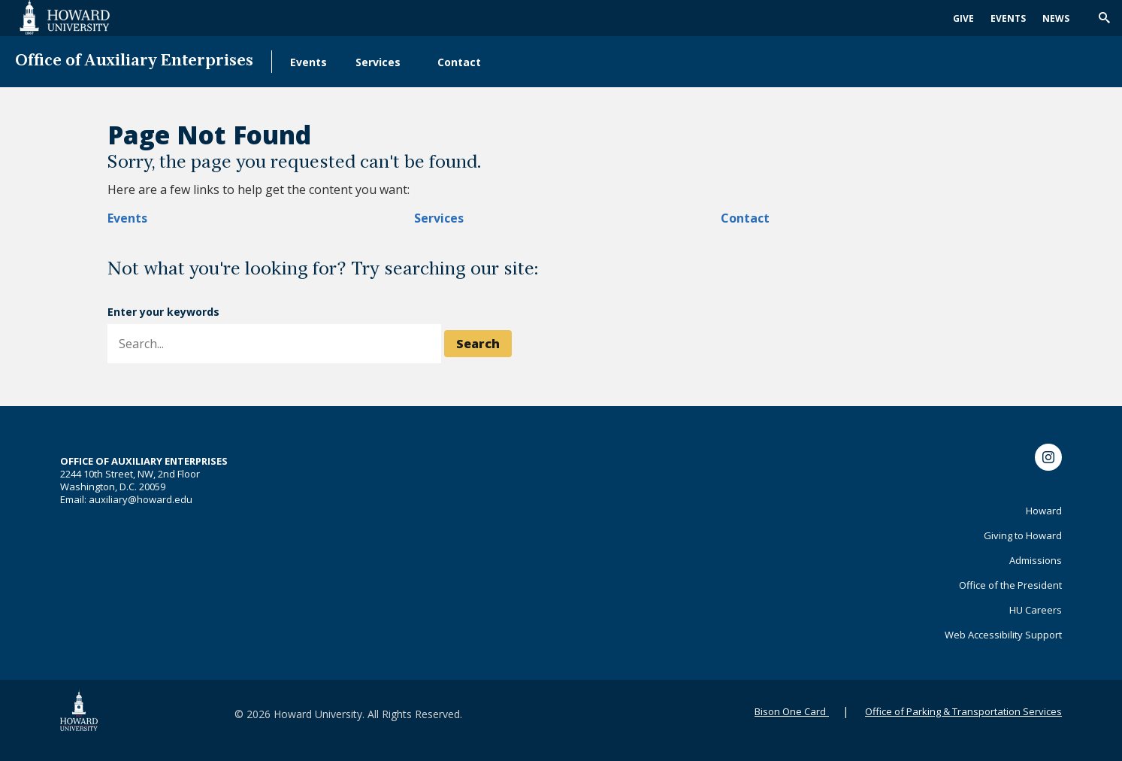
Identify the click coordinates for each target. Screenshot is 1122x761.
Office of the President (1010, 585)
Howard (1044, 510)
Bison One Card (790, 711)
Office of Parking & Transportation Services (963, 711)
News (1055, 18)
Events (1008, 18)
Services (378, 62)
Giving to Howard (1023, 535)
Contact (459, 62)
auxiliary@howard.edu (140, 499)
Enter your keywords (163, 312)
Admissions (1035, 560)
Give (963, 18)
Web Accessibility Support (1003, 634)
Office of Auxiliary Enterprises (134, 61)
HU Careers (1035, 610)
